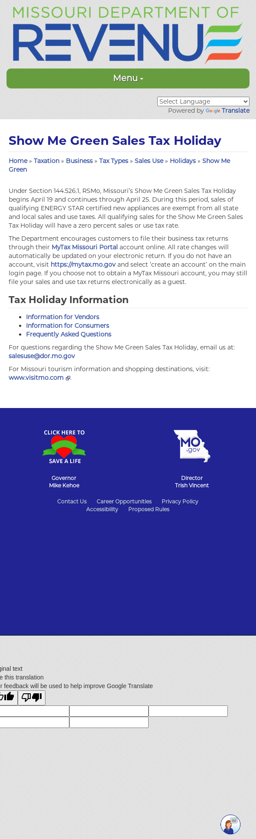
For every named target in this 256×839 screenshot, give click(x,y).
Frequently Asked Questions (68, 334)
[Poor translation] (31, 697)
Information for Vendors (62, 317)
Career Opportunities (124, 501)
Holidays (184, 161)
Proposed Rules (148, 509)
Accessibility (102, 509)
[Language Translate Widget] (203, 101)
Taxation (47, 161)
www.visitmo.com (39, 378)
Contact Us (72, 501)
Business (80, 161)
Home (18, 161)
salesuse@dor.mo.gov (42, 356)
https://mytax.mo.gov (83, 264)
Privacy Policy (180, 501)
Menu (128, 78)
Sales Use (150, 161)
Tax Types (114, 161)
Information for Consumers (67, 326)
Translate (228, 110)
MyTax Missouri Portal (85, 247)
